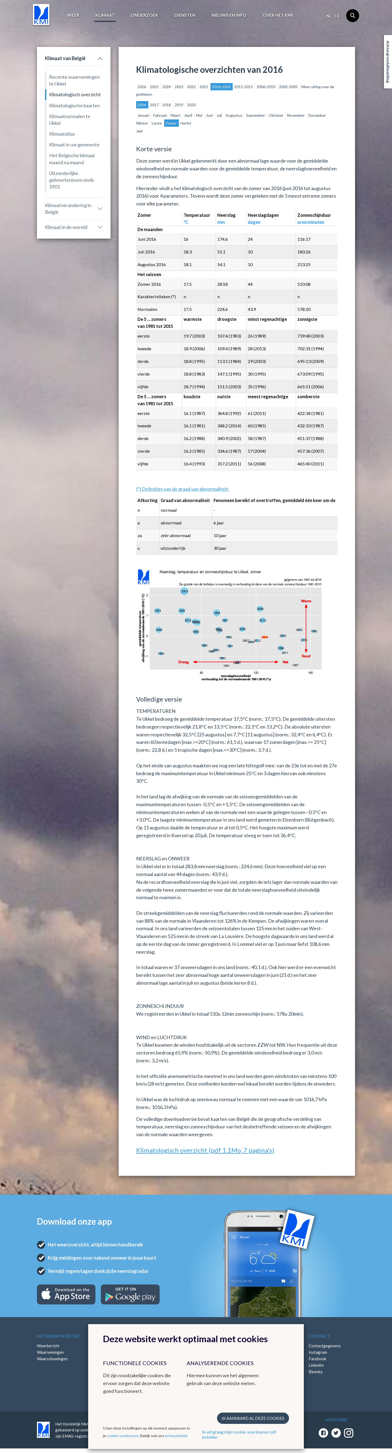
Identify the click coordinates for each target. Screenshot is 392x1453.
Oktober (276, 115)
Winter (142, 123)
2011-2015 (244, 86)
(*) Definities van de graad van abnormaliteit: (182, 489)
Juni (210, 115)
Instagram (318, 1352)
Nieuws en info (229, 15)
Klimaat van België (65, 58)
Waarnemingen (50, 1352)
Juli (219, 115)
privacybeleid (176, 1435)
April (188, 115)
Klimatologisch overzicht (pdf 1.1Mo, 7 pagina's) (205, 1150)
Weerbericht (48, 1345)
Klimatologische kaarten (74, 105)
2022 (192, 86)
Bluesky (316, 1371)
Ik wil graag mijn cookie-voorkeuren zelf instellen (239, 1434)
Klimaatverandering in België (68, 208)
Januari (143, 115)
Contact (319, 1335)
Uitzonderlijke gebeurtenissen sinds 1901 (71, 180)
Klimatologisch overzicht (75, 94)
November (296, 115)
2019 (179, 104)
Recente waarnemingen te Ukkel (74, 80)
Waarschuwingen (52, 1358)
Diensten (184, 15)
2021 (204, 86)
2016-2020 (221, 86)
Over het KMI (278, 15)
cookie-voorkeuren (123, 1435)
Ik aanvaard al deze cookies (253, 1418)
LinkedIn (316, 1365)
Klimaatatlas (62, 134)
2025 (154, 86)
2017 (154, 104)
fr (336, 15)
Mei (199, 115)
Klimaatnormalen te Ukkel (69, 119)
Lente (157, 123)
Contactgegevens (325, 1345)
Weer (73, 15)
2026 (142, 86)
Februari (160, 115)
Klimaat (105, 15)
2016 (142, 104)
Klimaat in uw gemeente (74, 144)
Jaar (139, 131)
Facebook (317, 1358)
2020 (191, 104)
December (317, 115)
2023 (179, 86)
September (256, 115)
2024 (167, 86)
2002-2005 (288, 86)
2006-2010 (266, 86)
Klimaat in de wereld (66, 227)
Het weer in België (58, 1335)
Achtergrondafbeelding (388, 62)
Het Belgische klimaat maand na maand (72, 158)
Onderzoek (144, 15)
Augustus (234, 115)
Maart (176, 115)
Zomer (171, 123)
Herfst (185, 123)
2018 (167, 104)
